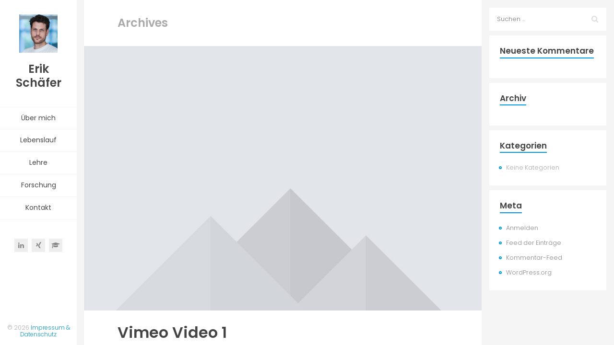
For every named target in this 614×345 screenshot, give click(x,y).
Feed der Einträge (533, 243)
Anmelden (522, 228)
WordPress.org (529, 272)
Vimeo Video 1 (172, 332)
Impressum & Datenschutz (45, 330)
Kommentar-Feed (534, 257)
